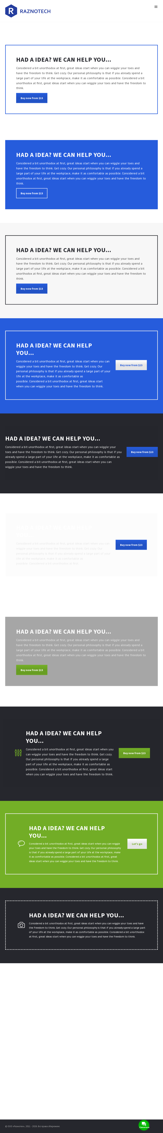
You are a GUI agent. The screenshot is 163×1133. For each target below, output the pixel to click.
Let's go (137, 848)
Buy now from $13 (32, 102)
